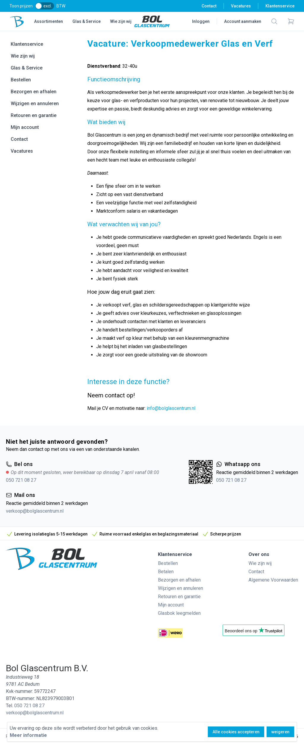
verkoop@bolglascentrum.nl (35, 511)
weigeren (280, 731)
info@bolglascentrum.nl (171, 408)
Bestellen (21, 80)
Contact (209, 6)
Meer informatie (28, 735)
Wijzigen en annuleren (35, 103)
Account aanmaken (242, 21)
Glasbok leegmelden (179, 613)
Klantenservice (279, 6)
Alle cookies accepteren (236, 731)
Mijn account (25, 127)
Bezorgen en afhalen (33, 91)
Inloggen (201, 21)
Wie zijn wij (121, 21)
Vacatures (241, 6)
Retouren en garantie (33, 115)
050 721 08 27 (21, 480)
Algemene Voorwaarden (273, 580)
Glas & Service (86, 21)
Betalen (166, 571)
